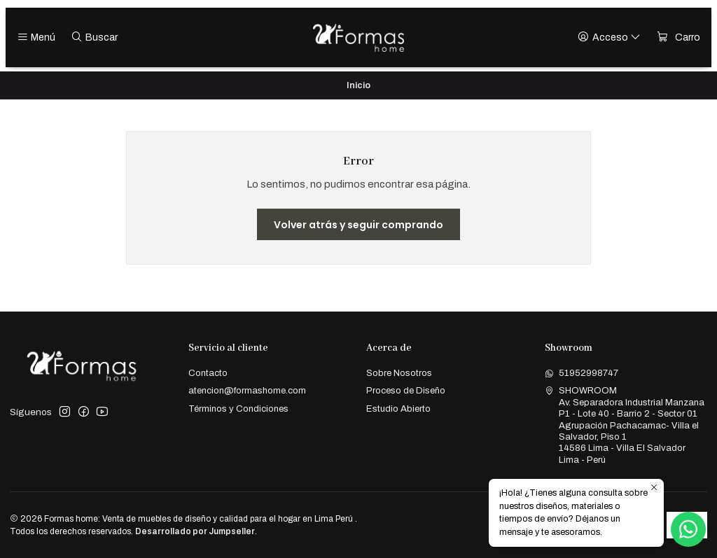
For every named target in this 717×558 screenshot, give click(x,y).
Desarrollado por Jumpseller (195, 531)
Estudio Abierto (398, 408)
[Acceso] (609, 38)
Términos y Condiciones (238, 408)
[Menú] (36, 38)
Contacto (208, 373)
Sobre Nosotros (399, 373)
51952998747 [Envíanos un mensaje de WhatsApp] (582, 373)
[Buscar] (94, 38)
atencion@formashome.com (247, 390)
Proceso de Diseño (405, 390)
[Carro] (678, 38)
